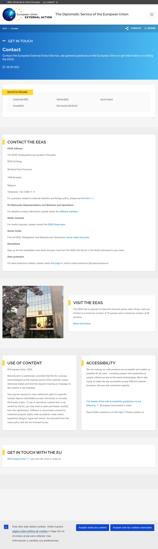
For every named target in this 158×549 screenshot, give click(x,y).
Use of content (106, 99)
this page (56, 263)
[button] (133, 28)
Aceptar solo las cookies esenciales (132, 527)
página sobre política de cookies (30, 531)
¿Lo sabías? (50, 2)
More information (82, 323)
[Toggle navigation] (152, 14)
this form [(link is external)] (87, 198)
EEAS (4, 28)
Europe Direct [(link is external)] (21, 459)
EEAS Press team (56, 224)
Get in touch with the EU (66, 105)
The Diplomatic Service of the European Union (91, 14)
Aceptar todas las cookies (93, 527)
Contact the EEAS (20, 99)
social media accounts (77, 237)
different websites (69, 211)
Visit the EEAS (62, 99)
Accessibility (18, 105)
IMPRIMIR (149, 28)
